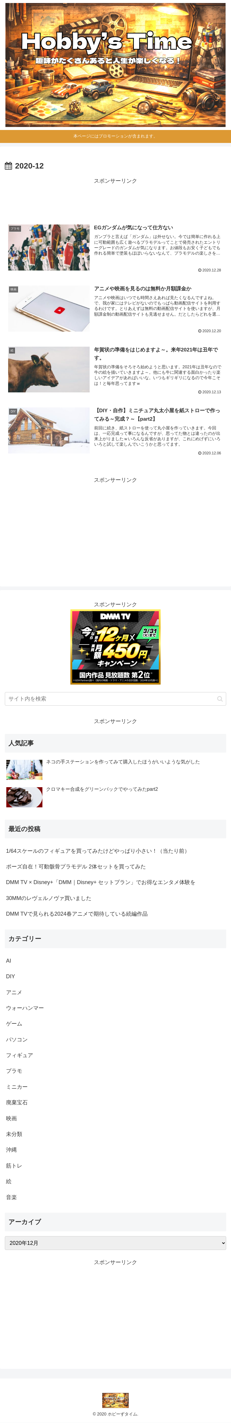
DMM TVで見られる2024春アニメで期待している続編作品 (77, 914)
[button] (220, 698)
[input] (115, 699)
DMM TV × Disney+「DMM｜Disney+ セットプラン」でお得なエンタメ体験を (101, 883)
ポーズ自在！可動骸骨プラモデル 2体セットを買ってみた (76, 867)
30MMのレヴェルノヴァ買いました (48, 898)
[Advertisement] (115, 199)
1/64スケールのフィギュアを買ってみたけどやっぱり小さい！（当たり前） (98, 851)
